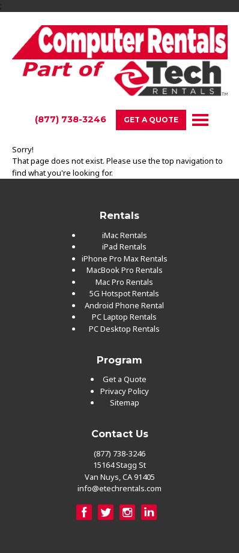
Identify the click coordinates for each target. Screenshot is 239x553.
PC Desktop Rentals (124, 328)
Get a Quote (151, 119)
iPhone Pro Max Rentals (125, 258)
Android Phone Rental (124, 305)
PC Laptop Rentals (124, 316)
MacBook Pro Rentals (124, 270)
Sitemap (124, 402)
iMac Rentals (124, 235)
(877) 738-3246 (70, 119)
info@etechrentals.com (119, 488)
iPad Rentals (124, 246)
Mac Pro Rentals (124, 281)
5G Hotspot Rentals (124, 293)
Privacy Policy (124, 391)
